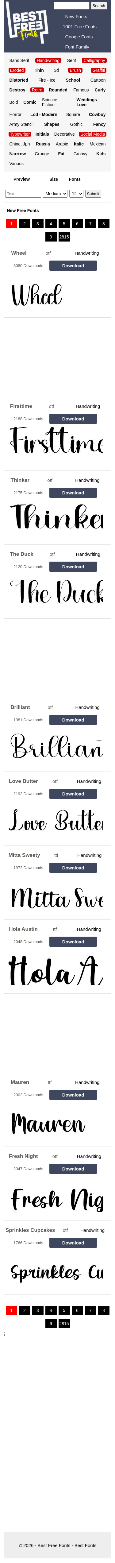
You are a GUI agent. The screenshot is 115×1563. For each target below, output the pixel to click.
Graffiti (98, 70)
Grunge (42, 153)
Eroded (17, 70)
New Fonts (76, 16)
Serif (71, 60)
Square (73, 114)
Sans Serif (19, 60)
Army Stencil (22, 124)
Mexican (97, 143)
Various (17, 163)
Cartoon (98, 80)
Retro (37, 89)
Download (73, 265)
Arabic (62, 143)
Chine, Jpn (20, 143)
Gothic (76, 124)
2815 (64, 236)
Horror (16, 114)
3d (56, 70)
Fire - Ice (47, 80)
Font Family (77, 46)
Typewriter (20, 134)
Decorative (64, 134)
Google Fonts (79, 36)
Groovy (80, 153)
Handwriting (87, 253)
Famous (81, 89)
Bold (14, 102)
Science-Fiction (50, 102)
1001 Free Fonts (80, 26)
